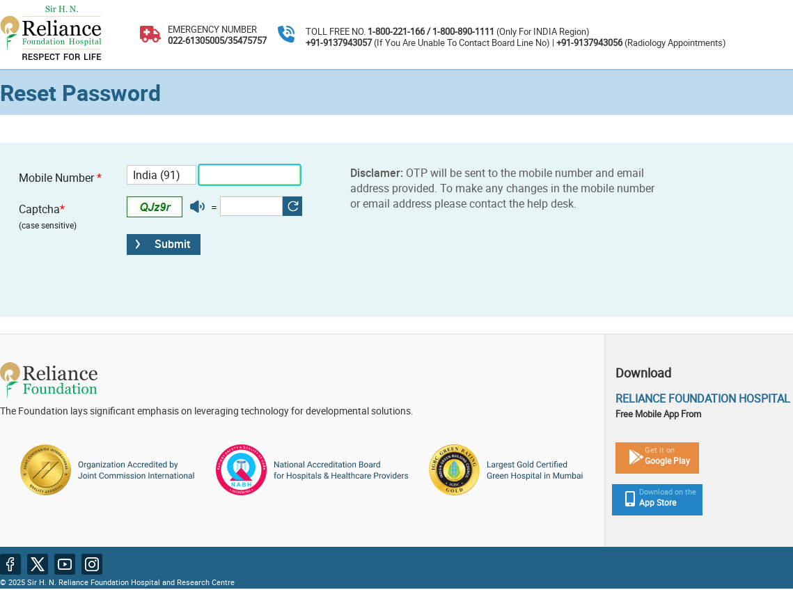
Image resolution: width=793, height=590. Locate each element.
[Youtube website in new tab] (64, 564)
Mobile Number (60, 177)
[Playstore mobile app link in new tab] (652, 454)
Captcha (48, 216)
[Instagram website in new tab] (91, 564)
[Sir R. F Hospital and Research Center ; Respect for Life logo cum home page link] (51, 34)
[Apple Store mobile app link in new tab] (653, 496)
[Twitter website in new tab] (37, 564)
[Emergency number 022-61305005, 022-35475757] (150, 35)
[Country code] (161, 175)
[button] (197, 206)
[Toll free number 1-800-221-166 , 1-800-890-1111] (286, 35)
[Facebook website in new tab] (10, 564)
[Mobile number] (249, 175)
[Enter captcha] (251, 206)
